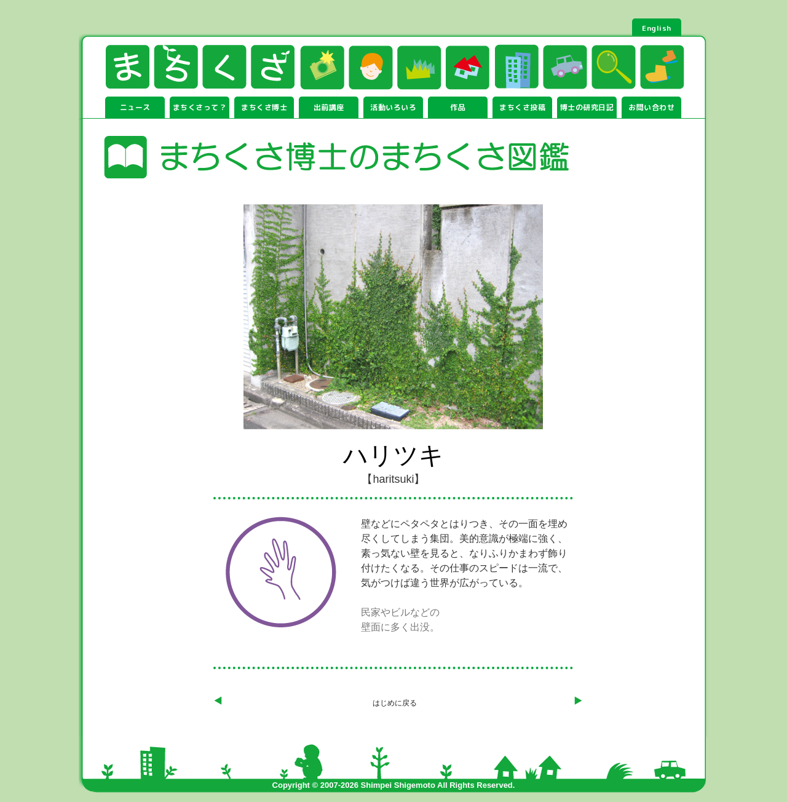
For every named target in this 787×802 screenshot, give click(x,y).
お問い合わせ (651, 107)
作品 (457, 107)
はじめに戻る (395, 703)
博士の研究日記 (587, 107)
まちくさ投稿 (522, 107)
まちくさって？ (200, 107)
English (656, 28)
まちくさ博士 (264, 107)
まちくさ (200, 67)
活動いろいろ (393, 107)
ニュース (135, 107)
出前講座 (329, 107)
